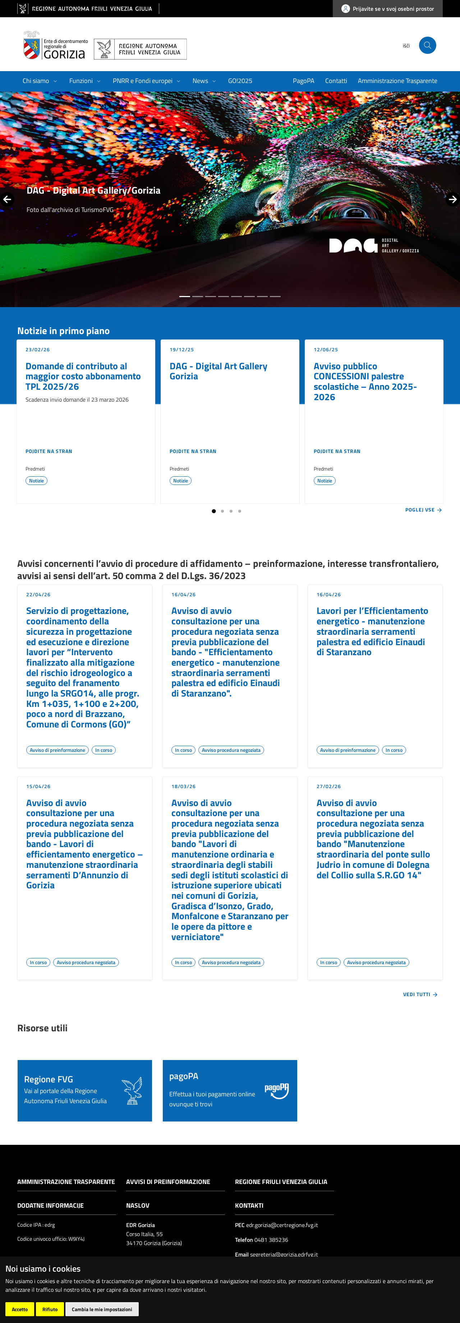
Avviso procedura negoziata (231, 750)
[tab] (184, 296)
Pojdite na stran (49, 451)
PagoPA (303, 80)
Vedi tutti (420, 994)
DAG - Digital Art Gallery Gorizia (218, 370)
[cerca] (427, 45)
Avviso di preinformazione (57, 750)
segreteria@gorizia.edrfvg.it (283, 1254)
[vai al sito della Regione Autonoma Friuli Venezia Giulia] (88, 8)
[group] (230, 199)
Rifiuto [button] (50, 1309)
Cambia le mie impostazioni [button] (102, 1309)
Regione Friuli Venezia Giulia (281, 1181)
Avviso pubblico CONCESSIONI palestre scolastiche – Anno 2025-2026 (365, 381)
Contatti (336, 80)
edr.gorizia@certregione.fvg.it (282, 1225)
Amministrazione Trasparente (397, 80)
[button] (84, 1091)
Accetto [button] (20, 1309)
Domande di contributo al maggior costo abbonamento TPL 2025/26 (83, 375)
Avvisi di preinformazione (168, 1181)
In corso (103, 750)
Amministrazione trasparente (66, 1181)
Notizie (36, 480)
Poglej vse (424, 510)
